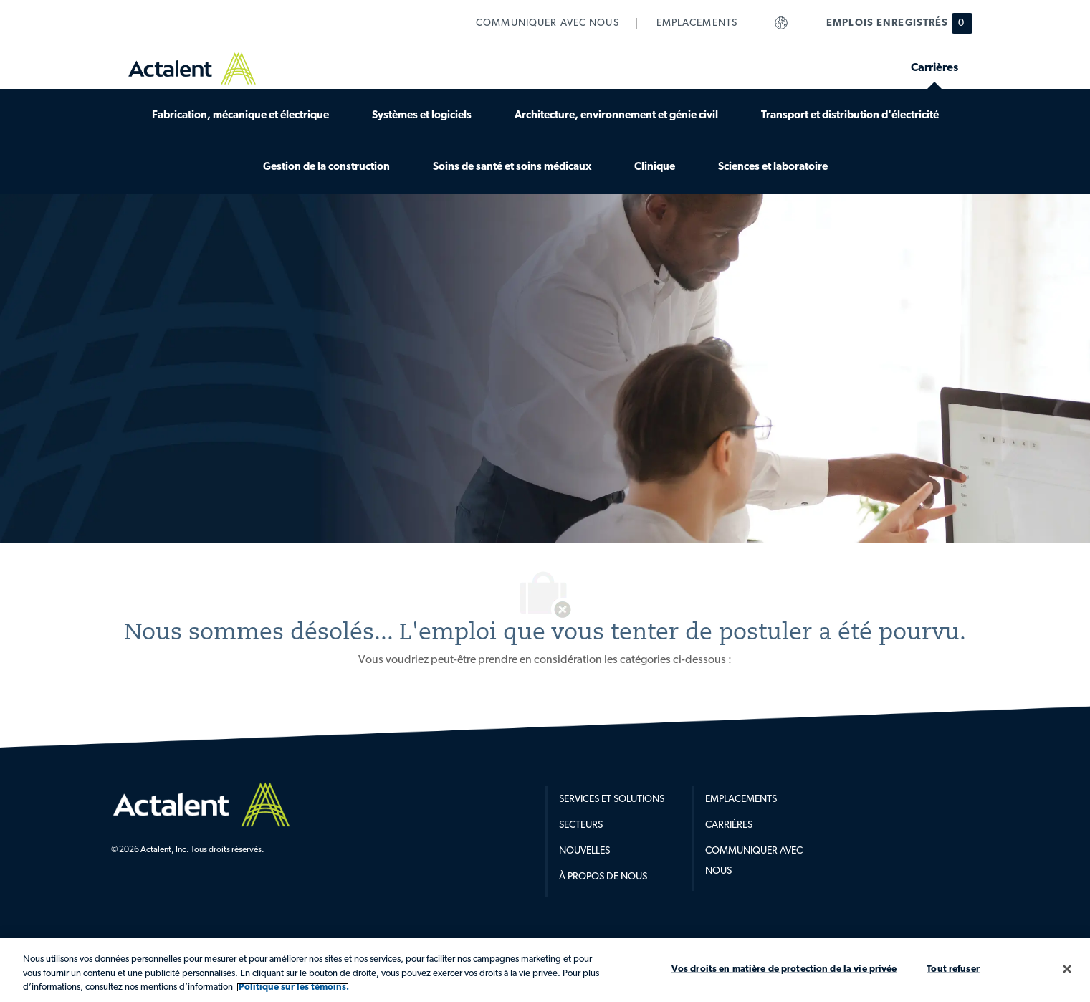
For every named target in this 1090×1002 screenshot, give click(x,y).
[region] (545, 970)
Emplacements (741, 799)
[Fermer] (1067, 969)
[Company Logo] (201, 805)
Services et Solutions (611, 799)
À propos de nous (603, 877)
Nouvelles (584, 851)
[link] (548, 23)
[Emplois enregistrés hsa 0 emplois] (890, 23)
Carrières (728, 825)
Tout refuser (953, 968)
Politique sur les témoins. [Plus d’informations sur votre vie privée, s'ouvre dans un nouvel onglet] (292, 987)
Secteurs (581, 825)
